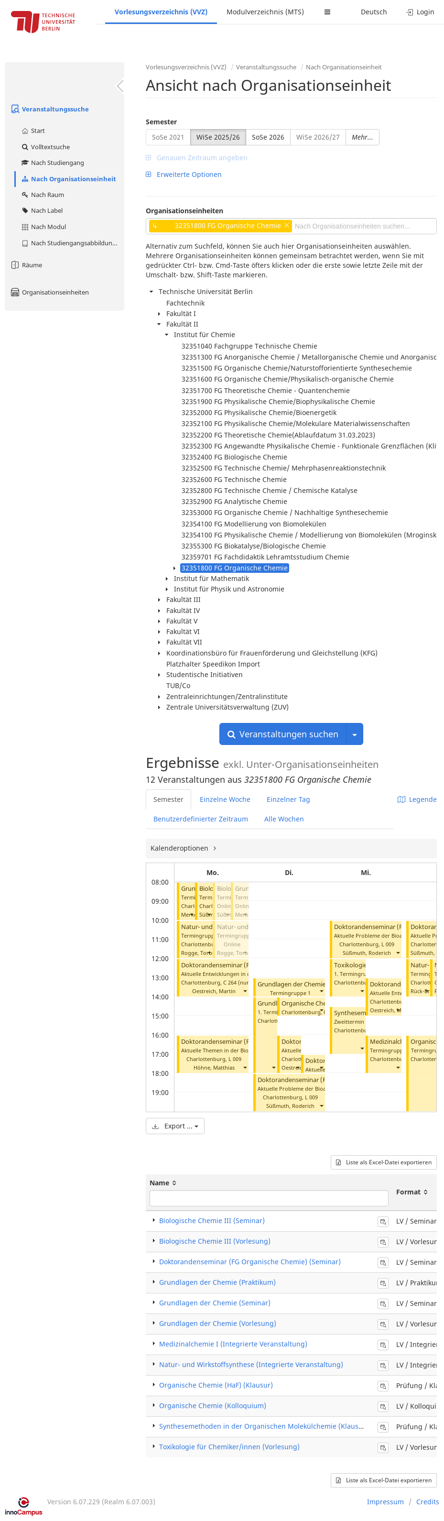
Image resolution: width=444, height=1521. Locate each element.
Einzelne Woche (225, 799)
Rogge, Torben (199, 952)
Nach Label (42, 210)
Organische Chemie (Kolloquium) (212, 1405)
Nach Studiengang (52, 162)
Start (33, 130)
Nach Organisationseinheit (68, 179)
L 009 (234, 1058)
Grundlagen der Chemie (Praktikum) (217, 1282)
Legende (417, 799)
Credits (427, 1501)
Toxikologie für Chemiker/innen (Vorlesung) (229, 1446)
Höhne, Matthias (214, 1067)
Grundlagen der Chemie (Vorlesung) (217, 1323)
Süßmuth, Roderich (290, 1105)
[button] (191, 914)
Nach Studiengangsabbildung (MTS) (72, 243)
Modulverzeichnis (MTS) (265, 11)
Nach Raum (42, 194)
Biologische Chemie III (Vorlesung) (215, 1241)
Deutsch (374, 11)
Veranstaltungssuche (49, 109)
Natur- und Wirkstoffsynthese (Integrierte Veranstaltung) (251, 1364)
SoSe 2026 (268, 137)
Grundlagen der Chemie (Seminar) (306, 984)
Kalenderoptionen (180, 848)
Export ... (175, 1125)
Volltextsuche (45, 146)
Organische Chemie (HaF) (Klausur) (216, 1385)
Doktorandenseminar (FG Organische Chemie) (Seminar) (250, 1261)
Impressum (385, 1501)
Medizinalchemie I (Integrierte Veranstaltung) (233, 1343)
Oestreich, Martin (214, 991)
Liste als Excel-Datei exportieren (384, 1162)
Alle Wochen (284, 818)
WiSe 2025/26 (218, 137)
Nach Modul (43, 226)
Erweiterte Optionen (184, 174)
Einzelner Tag (288, 799)
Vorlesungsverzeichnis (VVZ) (161, 11)
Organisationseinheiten (49, 292)
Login (420, 11)
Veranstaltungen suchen (282, 734)
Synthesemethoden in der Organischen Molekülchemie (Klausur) (263, 1426)
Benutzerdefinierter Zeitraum (200, 818)
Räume (26, 265)
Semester (161, 121)
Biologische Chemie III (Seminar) (212, 1220)
